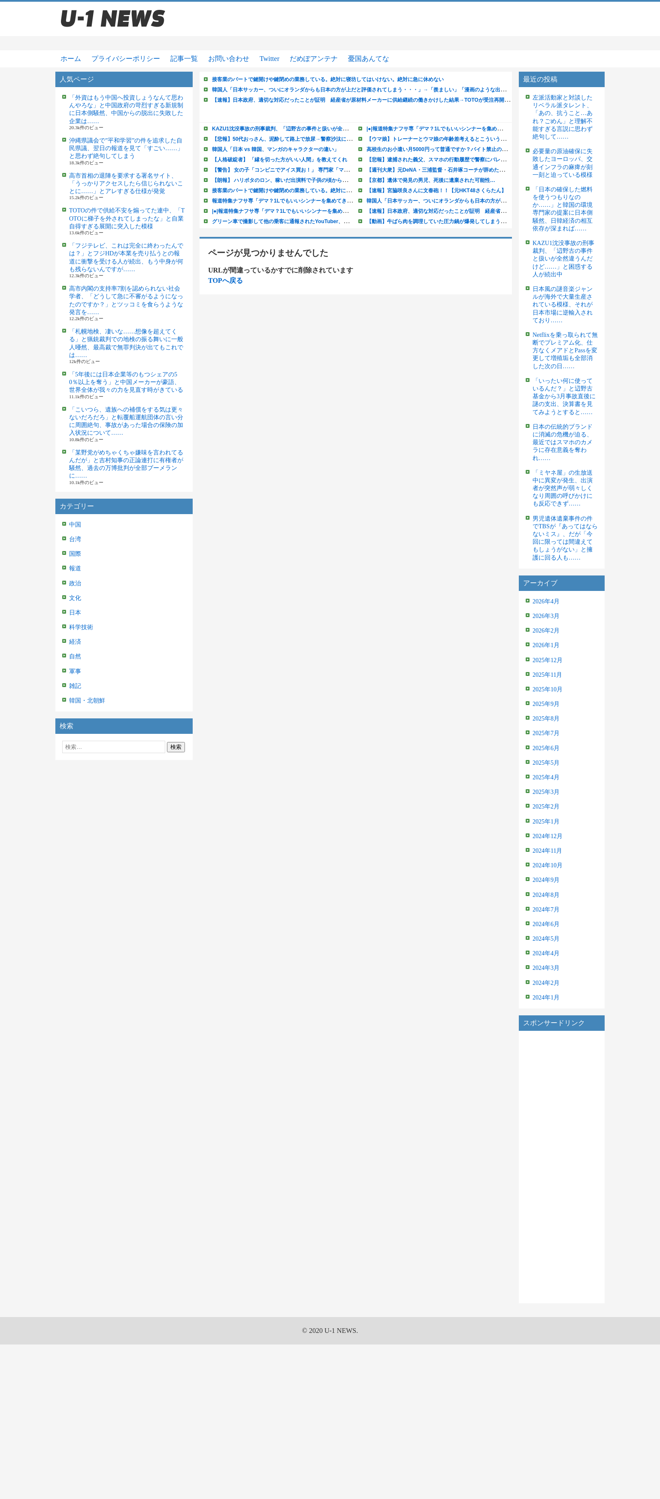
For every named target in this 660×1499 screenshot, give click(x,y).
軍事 (75, 671)
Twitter (269, 58)
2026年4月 (546, 601)
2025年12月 (548, 660)
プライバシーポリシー (125, 58)
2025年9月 (546, 704)
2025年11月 (547, 675)
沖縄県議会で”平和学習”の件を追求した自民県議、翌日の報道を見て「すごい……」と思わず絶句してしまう (126, 148)
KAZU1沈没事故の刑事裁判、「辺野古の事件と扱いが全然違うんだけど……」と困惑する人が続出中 (563, 259)
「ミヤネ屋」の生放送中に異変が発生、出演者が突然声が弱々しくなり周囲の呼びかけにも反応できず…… (563, 488)
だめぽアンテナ (314, 58)
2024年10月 (548, 865)
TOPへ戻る (225, 280)
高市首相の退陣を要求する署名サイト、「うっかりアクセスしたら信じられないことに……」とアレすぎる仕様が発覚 (126, 183)
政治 (75, 583)
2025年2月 (546, 806)
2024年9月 (546, 880)
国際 (75, 554)
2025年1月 (546, 821)
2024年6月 (546, 924)
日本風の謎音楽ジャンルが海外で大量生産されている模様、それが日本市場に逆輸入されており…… (563, 305)
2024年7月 (546, 909)
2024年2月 (546, 983)
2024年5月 (546, 939)
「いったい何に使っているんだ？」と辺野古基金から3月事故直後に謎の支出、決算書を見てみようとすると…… (564, 396)
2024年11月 (547, 851)
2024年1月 (546, 997)
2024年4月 (546, 953)
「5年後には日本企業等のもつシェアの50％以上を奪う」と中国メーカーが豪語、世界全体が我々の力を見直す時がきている (126, 382)
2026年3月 (546, 616)
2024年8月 (546, 895)
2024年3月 (546, 968)
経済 (75, 642)
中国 (75, 524)
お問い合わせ (228, 58)
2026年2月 (546, 630)
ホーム (71, 58)
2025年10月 (548, 689)
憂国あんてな (368, 58)
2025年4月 (546, 777)
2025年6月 (546, 748)
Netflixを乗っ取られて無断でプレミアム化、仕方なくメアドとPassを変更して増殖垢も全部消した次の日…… (565, 350)
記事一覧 (184, 58)
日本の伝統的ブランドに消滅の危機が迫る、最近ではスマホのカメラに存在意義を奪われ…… (563, 442)
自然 (75, 656)
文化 (75, 598)
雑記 (75, 686)
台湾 (75, 539)
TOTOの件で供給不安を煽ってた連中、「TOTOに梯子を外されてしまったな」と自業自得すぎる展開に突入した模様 (127, 218)
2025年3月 (546, 792)
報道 (75, 568)
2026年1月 (546, 645)
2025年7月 (546, 733)
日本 (75, 612)
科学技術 (81, 627)
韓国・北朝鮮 (87, 700)
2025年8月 (546, 718)
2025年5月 (546, 763)
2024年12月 (548, 836)
